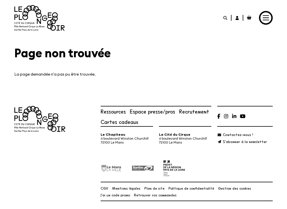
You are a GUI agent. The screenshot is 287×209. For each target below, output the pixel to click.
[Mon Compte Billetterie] (237, 18)
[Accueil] (39, 18)
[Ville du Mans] (111, 168)
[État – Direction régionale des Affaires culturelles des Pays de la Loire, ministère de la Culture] (174, 168)
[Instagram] (226, 116)
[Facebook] (218, 116)
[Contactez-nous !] (235, 134)
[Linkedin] (234, 116)
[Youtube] (243, 116)
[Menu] (266, 18)
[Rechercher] (226, 18)
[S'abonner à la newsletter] (242, 141)
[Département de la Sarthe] (143, 168)
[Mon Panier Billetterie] (249, 18)
